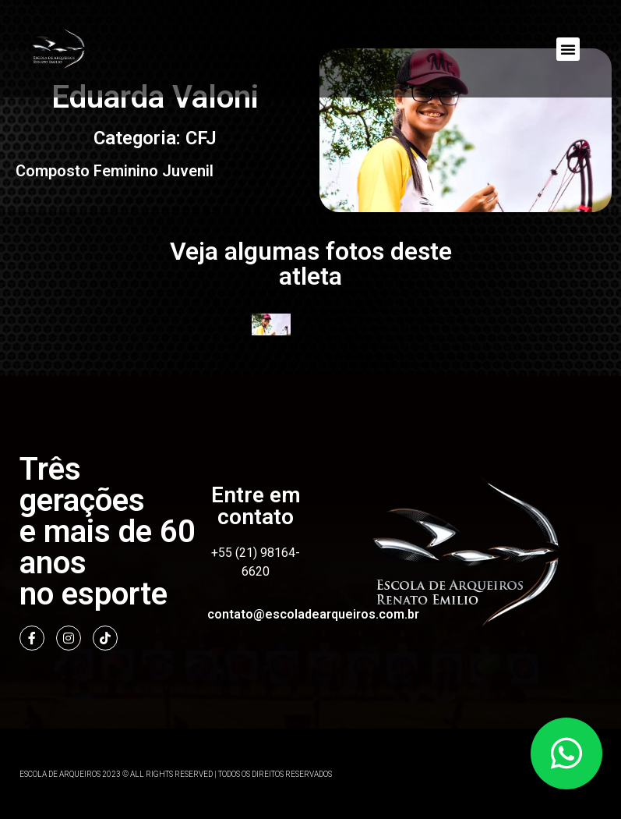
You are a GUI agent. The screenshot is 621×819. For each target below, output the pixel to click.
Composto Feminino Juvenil (114, 170)
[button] (568, 49)
